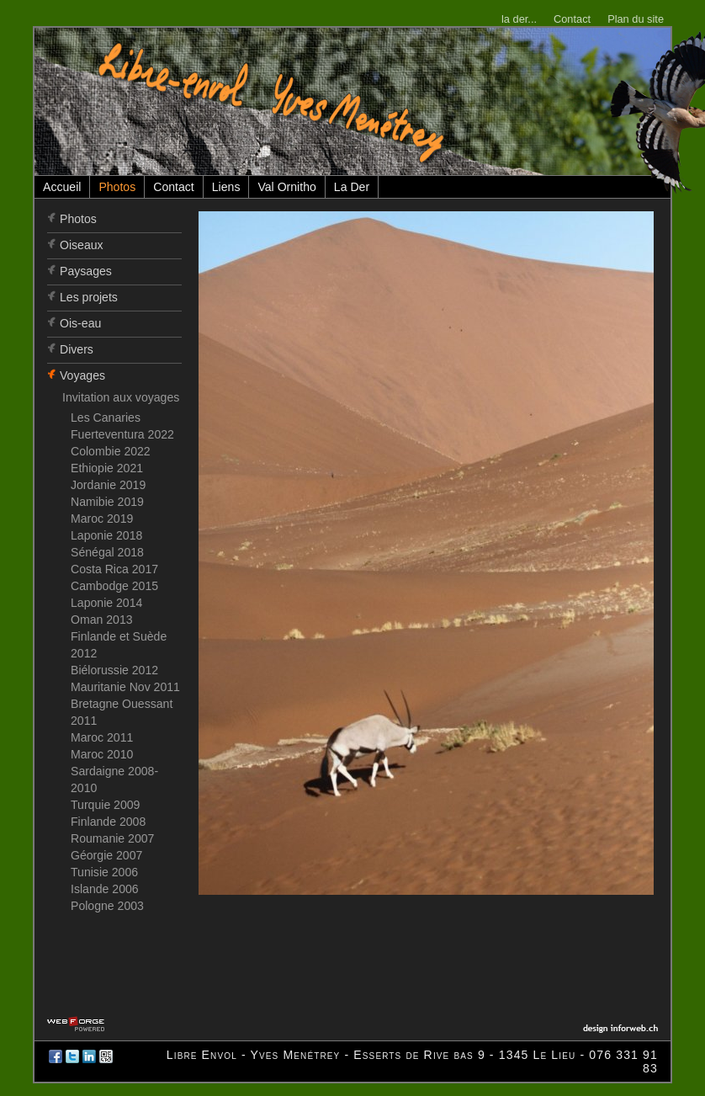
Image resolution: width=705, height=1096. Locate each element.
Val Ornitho (286, 187)
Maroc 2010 (102, 754)
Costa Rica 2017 (114, 569)
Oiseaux (81, 245)
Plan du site (635, 19)
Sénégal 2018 (107, 552)
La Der (351, 187)
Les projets (89, 297)
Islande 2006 (105, 889)
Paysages (86, 271)
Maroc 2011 (102, 737)
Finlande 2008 (108, 821)
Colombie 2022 (111, 451)
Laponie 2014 (106, 602)
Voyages (82, 375)
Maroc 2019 (102, 518)
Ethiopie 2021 (107, 468)
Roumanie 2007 (112, 838)
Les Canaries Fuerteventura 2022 (122, 426)
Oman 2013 (102, 619)
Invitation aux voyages (120, 397)
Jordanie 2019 (108, 485)
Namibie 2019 (107, 501)
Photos (116, 187)
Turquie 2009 (105, 804)
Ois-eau (80, 323)
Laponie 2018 (106, 535)
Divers (76, 349)
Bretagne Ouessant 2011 (121, 712)
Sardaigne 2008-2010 (114, 779)
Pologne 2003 (107, 905)
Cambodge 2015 (114, 586)
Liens (226, 187)
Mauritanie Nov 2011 (125, 687)
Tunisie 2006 (104, 872)
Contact (572, 19)
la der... (519, 19)
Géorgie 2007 (106, 855)
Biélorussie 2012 (114, 670)
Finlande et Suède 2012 (119, 645)
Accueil (62, 187)
